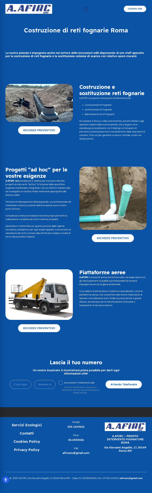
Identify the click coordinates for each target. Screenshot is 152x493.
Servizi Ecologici (27, 425)
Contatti (27, 433)
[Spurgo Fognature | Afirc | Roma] (28, 9)
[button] (86, 9)
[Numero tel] (45, 384)
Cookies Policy (27, 441)
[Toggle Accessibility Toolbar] (5, 479)
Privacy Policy (26, 450)
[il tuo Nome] (20, 384)
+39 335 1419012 (110, 478)
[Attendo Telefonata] (123, 384)
